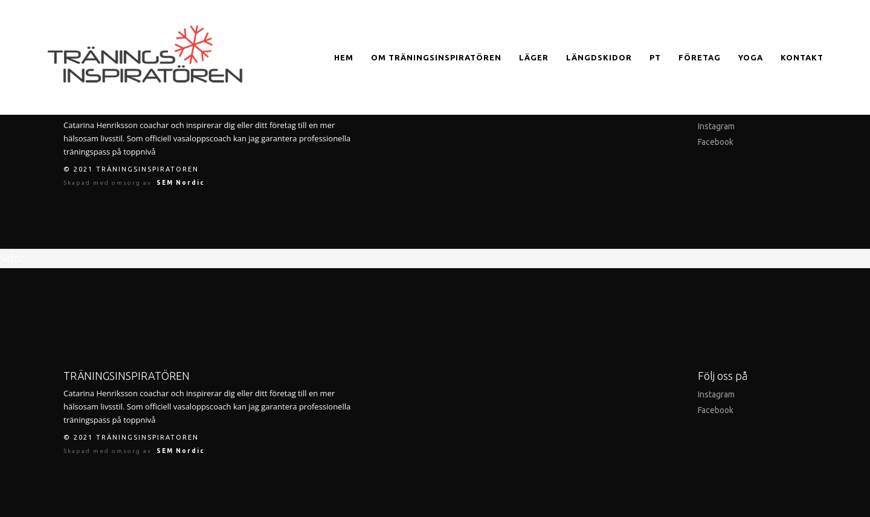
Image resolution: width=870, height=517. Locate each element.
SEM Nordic (180, 182)
